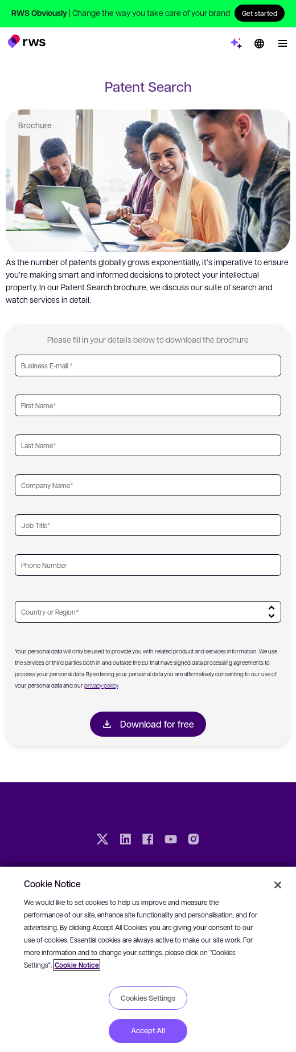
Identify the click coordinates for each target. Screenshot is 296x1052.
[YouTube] (171, 840)
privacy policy (101, 685)
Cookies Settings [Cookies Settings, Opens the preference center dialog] (148, 998)
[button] (26, 41)
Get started (259, 13)
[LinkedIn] (125, 840)
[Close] (277, 884)
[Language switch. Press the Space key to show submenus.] (259, 43)
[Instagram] (194, 840)
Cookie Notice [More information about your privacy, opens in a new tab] (77, 965)
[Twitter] (102, 840)
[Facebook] (148, 840)
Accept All (148, 1030)
